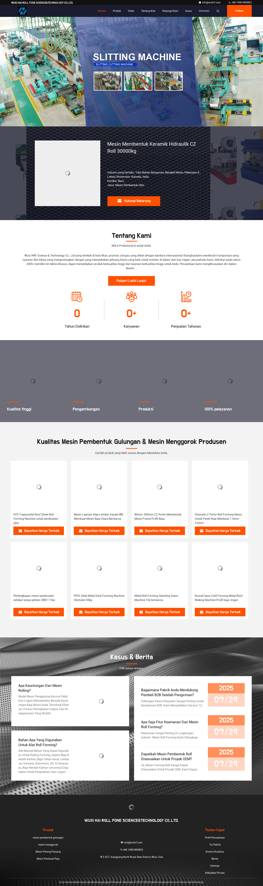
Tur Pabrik (215, 844)
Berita (215, 858)
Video (131, 11)
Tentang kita (148, 11)
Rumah (102, 11)
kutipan (239, 11)
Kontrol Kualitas (215, 851)
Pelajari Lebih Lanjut (131, 281)
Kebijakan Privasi (215, 872)
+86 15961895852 (240, 2)
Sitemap (214, 865)
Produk (117, 11)
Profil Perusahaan (215, 837)
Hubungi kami (170, 11)
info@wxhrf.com (210, 2)
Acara (188, 11)
